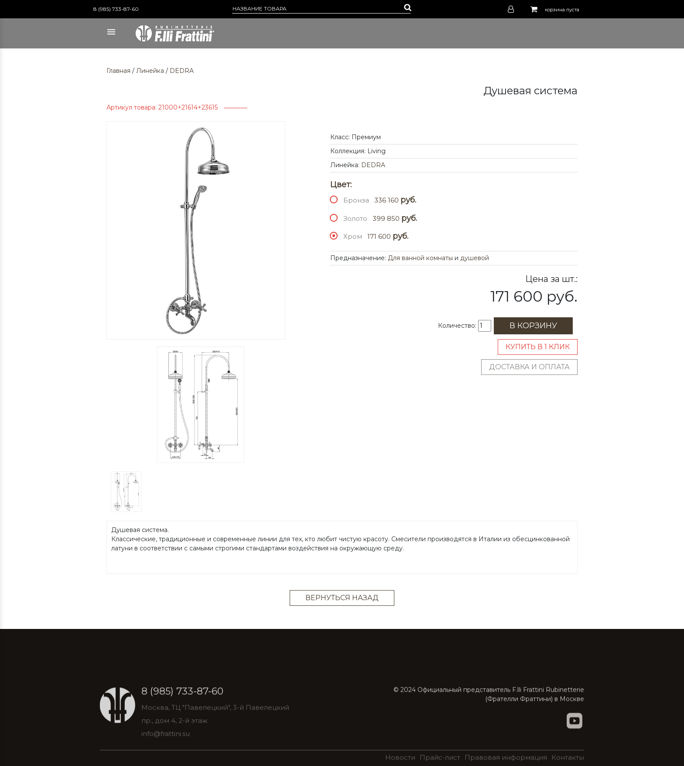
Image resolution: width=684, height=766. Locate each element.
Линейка (150, 71)
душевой (474, 258)
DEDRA (182, 71)
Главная (118, 71)
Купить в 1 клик (538, 347)
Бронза (356, 200)
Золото (355, 218)
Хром (352, 236)
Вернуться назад (342, 598)
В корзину (533, 325)
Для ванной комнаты (420, 258)
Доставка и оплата (529, 367)
